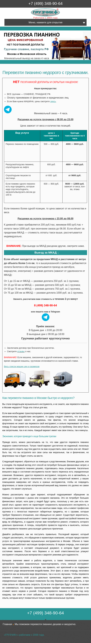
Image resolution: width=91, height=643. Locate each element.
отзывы (21, 351)
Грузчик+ (33, 18)
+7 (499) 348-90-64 (45, 3)
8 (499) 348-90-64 (45, 305)
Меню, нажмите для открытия (45, 22)
